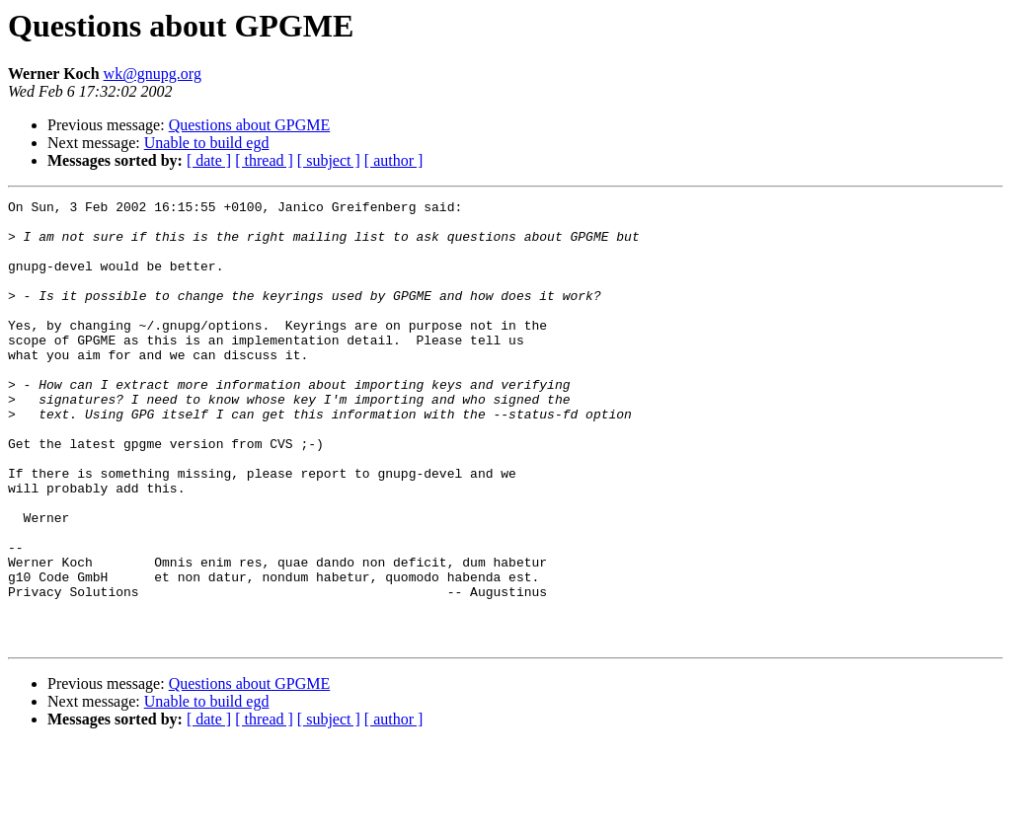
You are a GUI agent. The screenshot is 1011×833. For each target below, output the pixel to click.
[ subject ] (328, 160)
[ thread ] (264, 160)
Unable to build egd (207, 142)
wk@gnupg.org (152, 73)
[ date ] (209, 160)
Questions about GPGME (250, 124)
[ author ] (394, 160)
